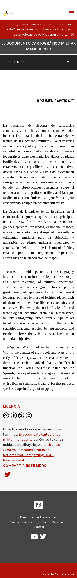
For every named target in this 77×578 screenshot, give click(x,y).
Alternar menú (71, 13)
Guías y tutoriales (21, 522)
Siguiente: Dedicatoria (58, 574)
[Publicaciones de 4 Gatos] (8, 13)
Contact (39, 526)
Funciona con (38, 517)
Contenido (38, 62)
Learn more (24, 29)
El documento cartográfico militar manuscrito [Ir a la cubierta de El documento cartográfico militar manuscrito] (38, 46)
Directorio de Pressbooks (51, 522)
